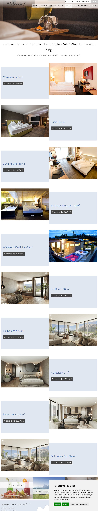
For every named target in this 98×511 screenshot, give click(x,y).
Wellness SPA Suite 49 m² (17, 217)
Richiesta (76, 1)
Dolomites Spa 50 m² (63, 426)
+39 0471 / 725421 (11, 465)
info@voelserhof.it (13, 468)
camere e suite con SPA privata (81, 466)
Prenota (85, 1)
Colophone (39, 504)
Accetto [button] (57, 504)
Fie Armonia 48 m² (14, 384)
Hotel (35, 5)
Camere (43, 5)
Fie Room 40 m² (60, 259)
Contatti (93, 5)
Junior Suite (58, 91)
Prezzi (68, 5)
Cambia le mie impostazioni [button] (79, 504)
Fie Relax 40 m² (60, 342)
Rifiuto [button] (65, 504)
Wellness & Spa (56, 5)
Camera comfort (13, 47)
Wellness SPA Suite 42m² (65, 175)
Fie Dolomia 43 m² (13, 300)
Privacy (46, 504)
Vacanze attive (80, 5)
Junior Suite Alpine (14, 133)
